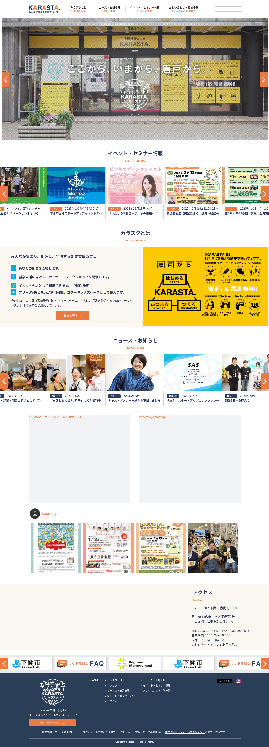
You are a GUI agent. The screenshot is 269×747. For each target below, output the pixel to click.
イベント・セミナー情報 (145, 9)
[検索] (228, 9)
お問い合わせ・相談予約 (184, 9)
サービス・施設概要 (118, 691)
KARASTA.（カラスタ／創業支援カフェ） (56, 417)
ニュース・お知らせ (108, 9)
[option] (76, 193)
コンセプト (113, 685)
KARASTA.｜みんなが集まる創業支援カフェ (44, 9)
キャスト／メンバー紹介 (121, 696)
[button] (4, 193)
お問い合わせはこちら (52, 723)
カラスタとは (78, 9)
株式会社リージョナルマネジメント (185, 732)
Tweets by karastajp (152, 417)
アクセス (112, 701)
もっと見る (70, 315)
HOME (95, 680)
